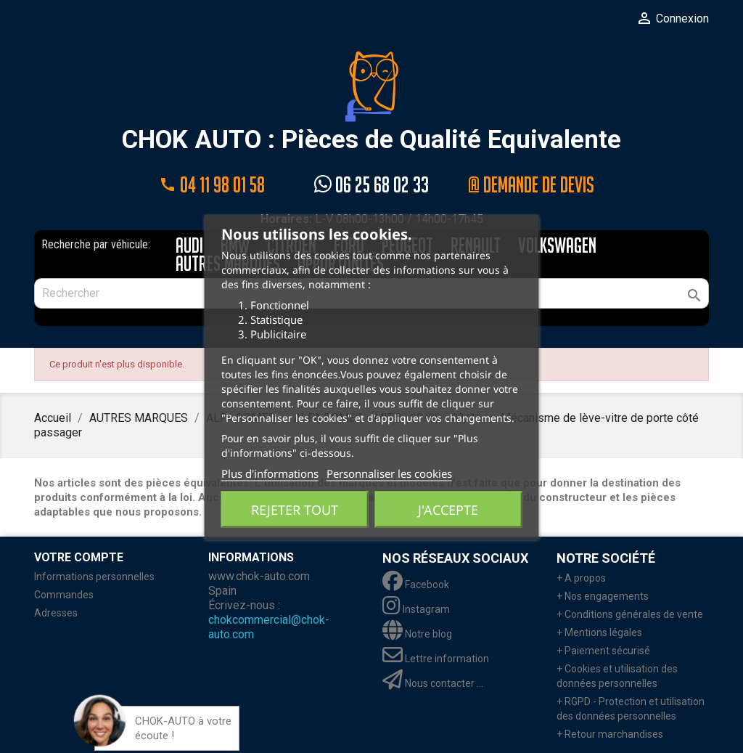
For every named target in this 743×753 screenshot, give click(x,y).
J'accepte (448, 509)
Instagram (416, 609)
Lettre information (435, 658)
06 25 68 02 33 (371, 185)
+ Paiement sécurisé (603, 650)
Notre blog (417, 634)
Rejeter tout (294, 509)
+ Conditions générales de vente (630, 614)
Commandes (64, 595)
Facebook (415, 584)
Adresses (56, 613)
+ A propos (581, 578)
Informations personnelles (94, 576)
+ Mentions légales (599, 632)
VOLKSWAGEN (557, 246)
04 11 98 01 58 (212, 185)
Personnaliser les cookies (389, 472)
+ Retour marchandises (610, 734)
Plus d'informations (270, 472)
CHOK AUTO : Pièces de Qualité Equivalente (371, 102)
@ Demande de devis (531, 185)
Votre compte (78, 557)
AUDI (189, 246)
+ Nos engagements (603, 596)
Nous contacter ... (432, 683)
